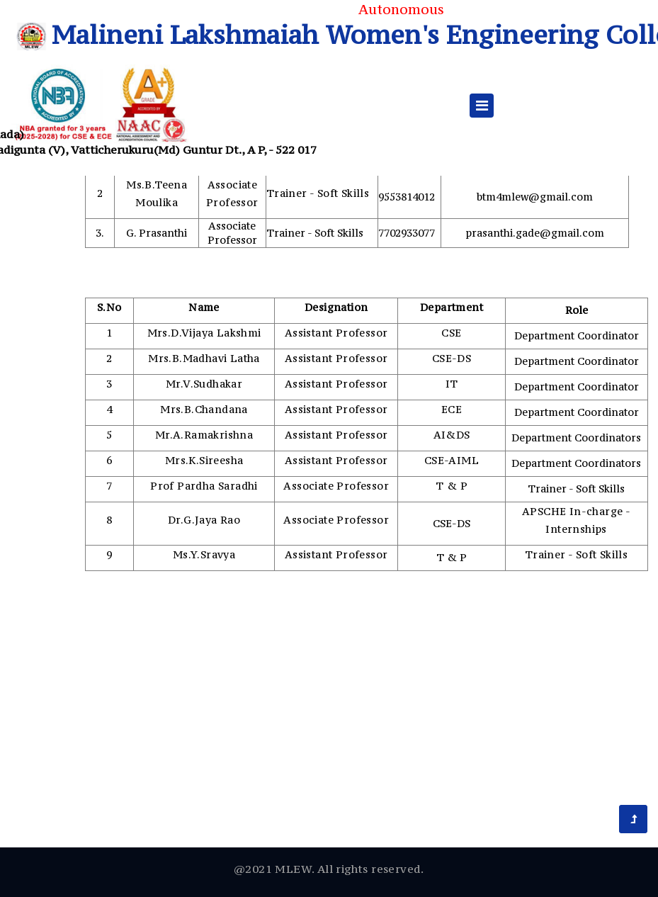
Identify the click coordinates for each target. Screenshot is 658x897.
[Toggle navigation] (482, 106)
